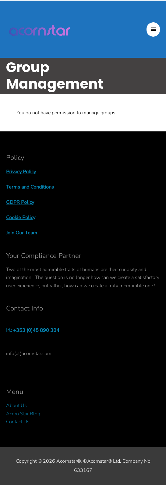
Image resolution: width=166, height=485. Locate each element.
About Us (16, 405)
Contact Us (18, 421)
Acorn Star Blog (23, 413)
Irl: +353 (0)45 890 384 (32, 330)
